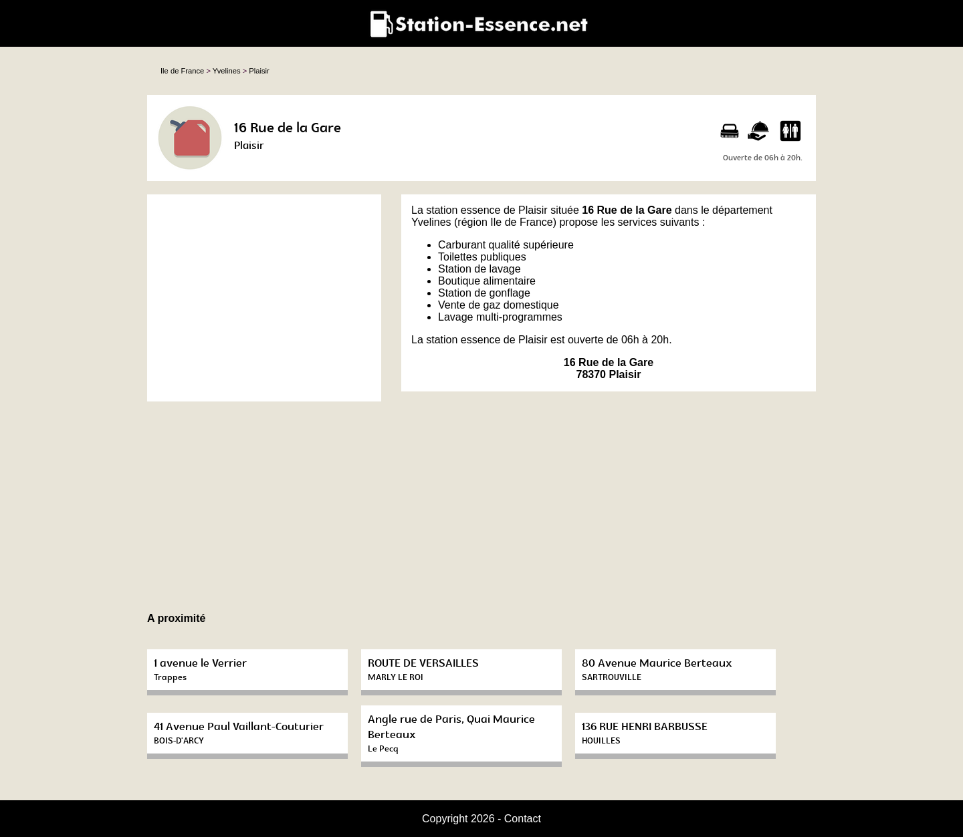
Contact (522, 818)
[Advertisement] (264, 297)
